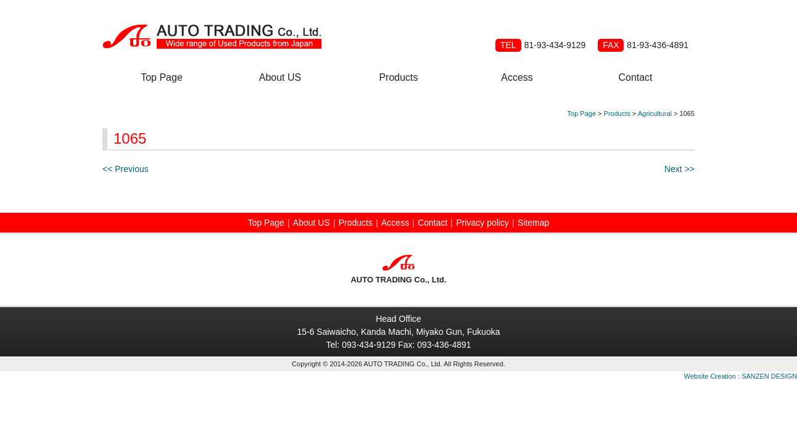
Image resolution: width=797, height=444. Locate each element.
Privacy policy (482, 223)
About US (280, 77)
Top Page (162, 77)
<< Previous (125, 169)
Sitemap (533, 223)
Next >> (679, 169)
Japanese (680, 20)
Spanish (620, 20)
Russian (650, 20)
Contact (635, 77)
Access (517, 77)
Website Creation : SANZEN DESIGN (740, 376)
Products (398, 77)
